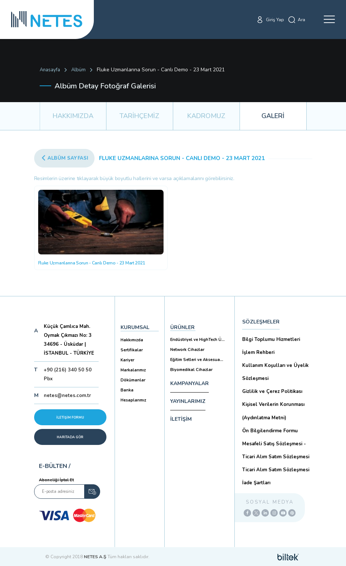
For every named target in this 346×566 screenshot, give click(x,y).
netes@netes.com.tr (67, 395)
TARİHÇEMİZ (139, 115)
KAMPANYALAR (189, 383)
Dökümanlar (133, 380)
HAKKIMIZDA (73, 115)
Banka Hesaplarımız (133, 395)
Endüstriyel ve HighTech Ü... (197, 339)
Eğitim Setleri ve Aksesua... (196, 359)
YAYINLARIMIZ (187, 401)
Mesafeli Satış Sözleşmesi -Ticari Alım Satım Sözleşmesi (275, 450)
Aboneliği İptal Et (56, 480)
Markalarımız (133, 370)
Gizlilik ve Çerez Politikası (272, 391)
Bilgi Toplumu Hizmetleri (271, 339)
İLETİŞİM (181, 419)
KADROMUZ (206, 115)
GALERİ (272, 115)
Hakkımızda (132, 340)
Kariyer (127, 360)
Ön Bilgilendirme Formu (270, 430)
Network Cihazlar (187, 349)
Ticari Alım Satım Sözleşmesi (275, 469)
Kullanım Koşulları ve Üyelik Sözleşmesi (275, 372)
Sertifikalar (132, 350)
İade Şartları (256, 482)
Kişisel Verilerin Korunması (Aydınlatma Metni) (273, 411)
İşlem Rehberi (258, 352)
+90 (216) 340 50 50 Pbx (68, 374)
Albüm (78, 69)
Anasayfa (50, 69)
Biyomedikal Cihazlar (191, 370)
